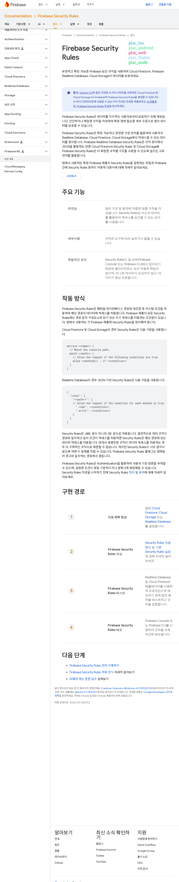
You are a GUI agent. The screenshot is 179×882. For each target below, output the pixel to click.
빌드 (40, 4)
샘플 (101, 24)
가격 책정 (92, 4)
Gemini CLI (86, 92)
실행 (58, 4)
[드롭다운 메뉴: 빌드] (47, 4)
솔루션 (76, 4)
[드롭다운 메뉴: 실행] (64, 4)
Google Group (146, 850)
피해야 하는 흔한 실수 (83, 679)
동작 (141, 472)
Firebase (67, 35)
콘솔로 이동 (165, 4)
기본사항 (21, 24)
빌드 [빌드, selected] (55, 24)
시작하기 (71, 176)
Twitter (100, 855)
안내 (57, 839)
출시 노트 (142, 856)
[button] (22, 29)
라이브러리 (61, 856)
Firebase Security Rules (58, 16)
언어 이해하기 (94, 665)
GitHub (59, 862)
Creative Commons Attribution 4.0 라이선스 (125, 688)
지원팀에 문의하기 (147, 839)
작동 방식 (91, 672)
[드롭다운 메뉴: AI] (45, 24)
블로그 (149, 4)
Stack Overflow (146, 844)
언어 (131, 472)
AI (39, 24)
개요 (6, 24)
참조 (89, 24)
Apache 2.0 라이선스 (86, 692)
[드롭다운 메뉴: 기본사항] (30, 24)
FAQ (140, 862)
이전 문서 (142, 868)
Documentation (18, 16)
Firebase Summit (106, 849)
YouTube (101, 861)
